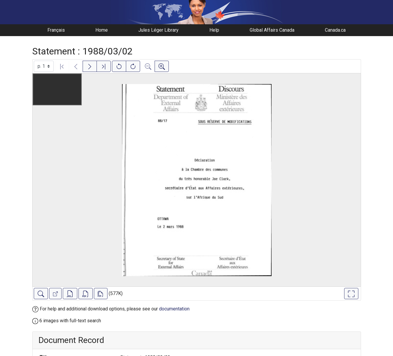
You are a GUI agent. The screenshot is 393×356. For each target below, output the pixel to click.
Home (101, 30)
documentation (174, 309)
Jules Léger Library (158, 30)
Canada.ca (335, 30)
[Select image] (44, 66)
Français (56, 30)
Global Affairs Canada (272, 30)
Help (214, 30)
